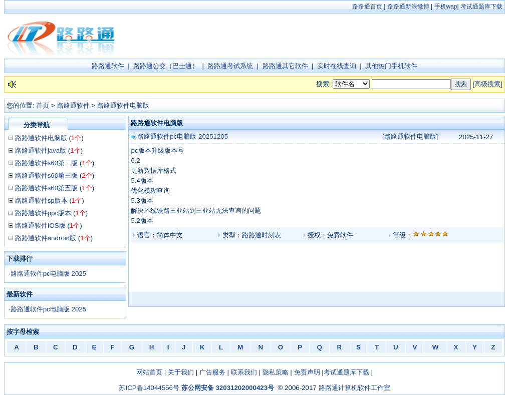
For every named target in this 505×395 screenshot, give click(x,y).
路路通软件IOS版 (40, 225)
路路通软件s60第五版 (46, 188)
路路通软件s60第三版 (46, 175)
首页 (42, 105)
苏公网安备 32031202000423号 (227, 387)
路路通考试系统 (230, 66)
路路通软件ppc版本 (43, 213)
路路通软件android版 (45, 238)
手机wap (445, 6)
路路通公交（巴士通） (165, 66)
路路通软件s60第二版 (46, 163)
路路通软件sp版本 (41, 200)
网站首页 (149, 372)
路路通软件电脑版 (123, 105)
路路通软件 (108, 66)
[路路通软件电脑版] (410, 136)
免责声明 (307, 372)
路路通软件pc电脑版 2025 (48, 273)
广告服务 (212, 372)
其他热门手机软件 (391, 66)
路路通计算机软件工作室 (354, 387)
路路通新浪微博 (408, 6)
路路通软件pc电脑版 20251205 (182, 136)
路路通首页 (367, 6)
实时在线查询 (336, 66)
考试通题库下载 (481, 6)
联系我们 (244, 372)
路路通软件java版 (40, 150)
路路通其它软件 (285, 66)
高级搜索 (487, 84)
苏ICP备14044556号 (149, 387)
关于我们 (181, 372)
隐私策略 (276, 372)
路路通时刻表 (261, 235)
